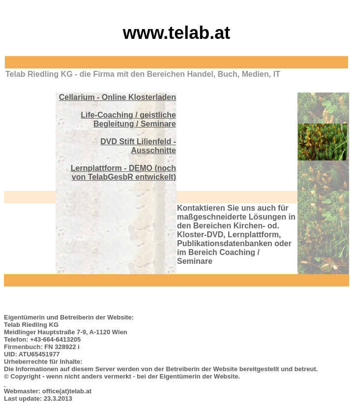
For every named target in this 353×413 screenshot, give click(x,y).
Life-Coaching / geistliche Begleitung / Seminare (128, 119)
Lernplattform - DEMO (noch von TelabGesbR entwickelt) (123, 172)
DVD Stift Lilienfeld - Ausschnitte (138, 146)
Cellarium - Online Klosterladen (117, 97)
